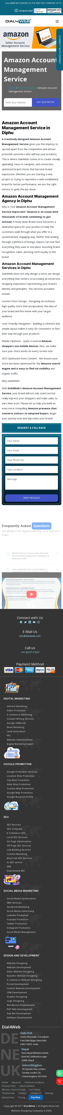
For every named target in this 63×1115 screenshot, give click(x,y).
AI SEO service (15, 862)
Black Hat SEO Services (19, 858)
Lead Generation (16, 731)
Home (12, 87)
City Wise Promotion (18, 780)
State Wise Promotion (19, 784)
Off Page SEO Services (19, 845)
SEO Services (14, 824)
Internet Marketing (17, 706)
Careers (22, 1093)
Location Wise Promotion (21, 776)
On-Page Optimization (19, 841)
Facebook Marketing (18, 906)
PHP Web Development (19, 1009)
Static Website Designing (20, 971)
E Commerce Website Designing (24, 980)
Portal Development (18, 984)
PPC (9, 735)
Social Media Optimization (21, 898)
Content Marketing (17, 854)
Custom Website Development (23, 988)
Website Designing (17, 963)
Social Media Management (21, 932)
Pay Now (35, 1097)
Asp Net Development (19, 1013)
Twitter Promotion (17, 923)
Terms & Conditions (34, 1082)
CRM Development (17, 992)
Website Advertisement (20, 739)
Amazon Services (26, 87)
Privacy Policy (9, 1085)
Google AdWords (16, 723)
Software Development (19, 1017)
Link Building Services (19, 849)
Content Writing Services (20, 718)
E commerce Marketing (19, 714)
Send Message (31, 498)
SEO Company (14, 828)
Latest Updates (27, 1085)
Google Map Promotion (20, 792)
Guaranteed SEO (16, 870)
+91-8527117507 (30, 652)
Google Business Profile (20, 796)
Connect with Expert (59, 49)
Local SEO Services (17, 837)
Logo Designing (15, 1000)
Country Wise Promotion (20, 788)
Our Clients (34, 1089)
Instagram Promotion (18, 927)
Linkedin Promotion (18, 915)
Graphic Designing (17, 996)
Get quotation (45, 102)
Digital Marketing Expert (20, 744)
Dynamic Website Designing (22, 975)
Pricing (21, 1097)
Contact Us (35, 1093)
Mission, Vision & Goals (14, 1089)
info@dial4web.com (30, 636)
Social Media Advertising (20, 911)
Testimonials (8, 1093)
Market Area (8, 1097)
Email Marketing (15, 727)
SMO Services (14, 902)
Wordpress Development (21, 1005)
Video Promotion (16, 710)
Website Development (19, 967)
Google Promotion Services (22, 771)
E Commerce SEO (16, 833)
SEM (9, 866)
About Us (16, 1082)
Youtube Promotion (18, 919)
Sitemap (49, 1093)
